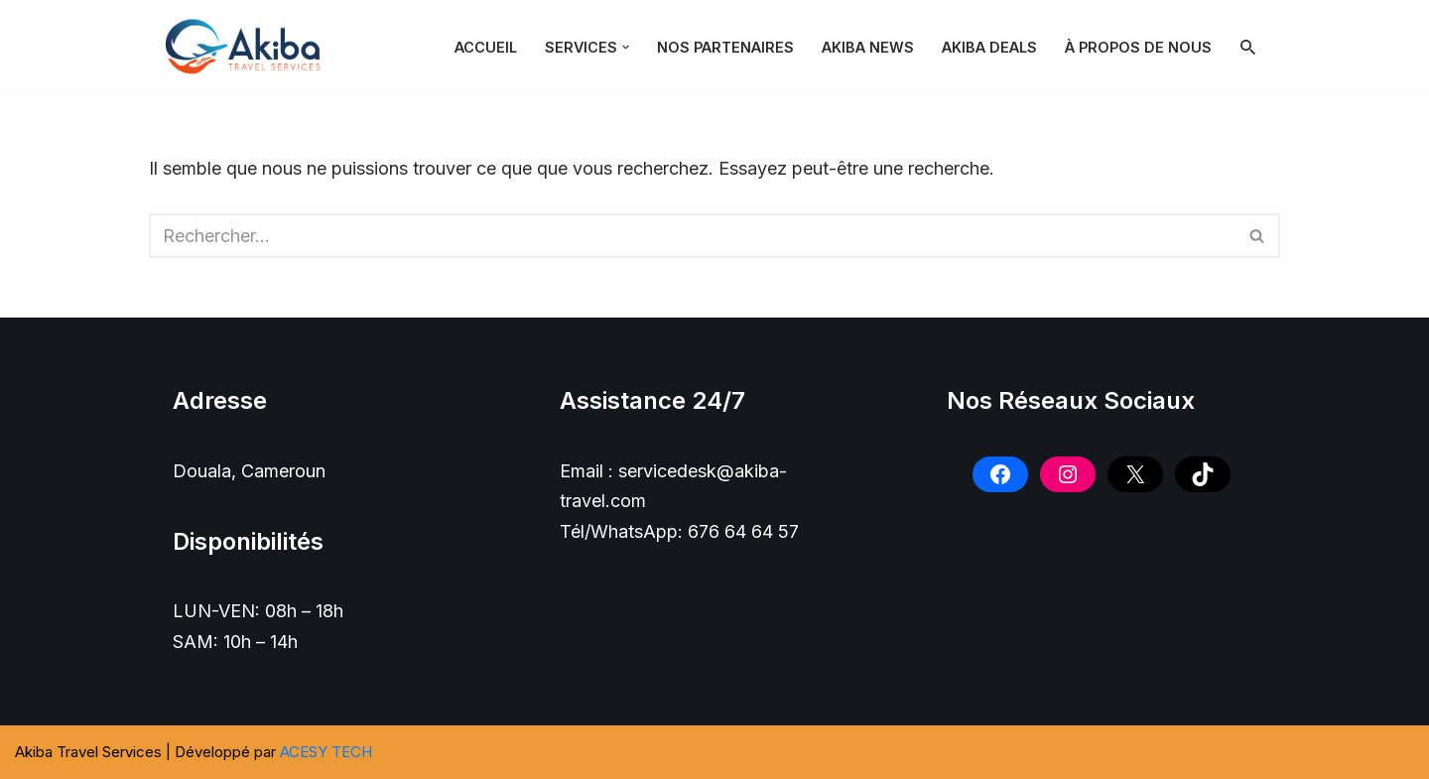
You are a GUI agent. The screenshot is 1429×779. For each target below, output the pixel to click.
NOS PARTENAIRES (725, 47)
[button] (625, 47)
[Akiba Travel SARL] (248, 47)
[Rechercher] (1247, 47)
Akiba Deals (989, 47)
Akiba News (868, 47)
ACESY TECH (326, 751)
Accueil (486, 47)
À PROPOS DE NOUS (1138, 47)
